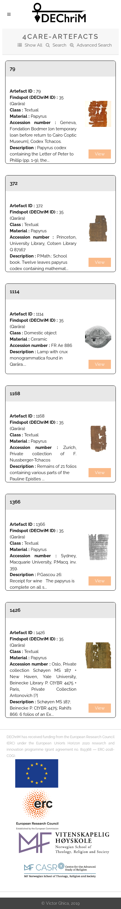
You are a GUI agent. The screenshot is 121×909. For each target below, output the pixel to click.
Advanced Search (94, 45)
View (100, 154)
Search (59, 45)
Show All (33, 45)
